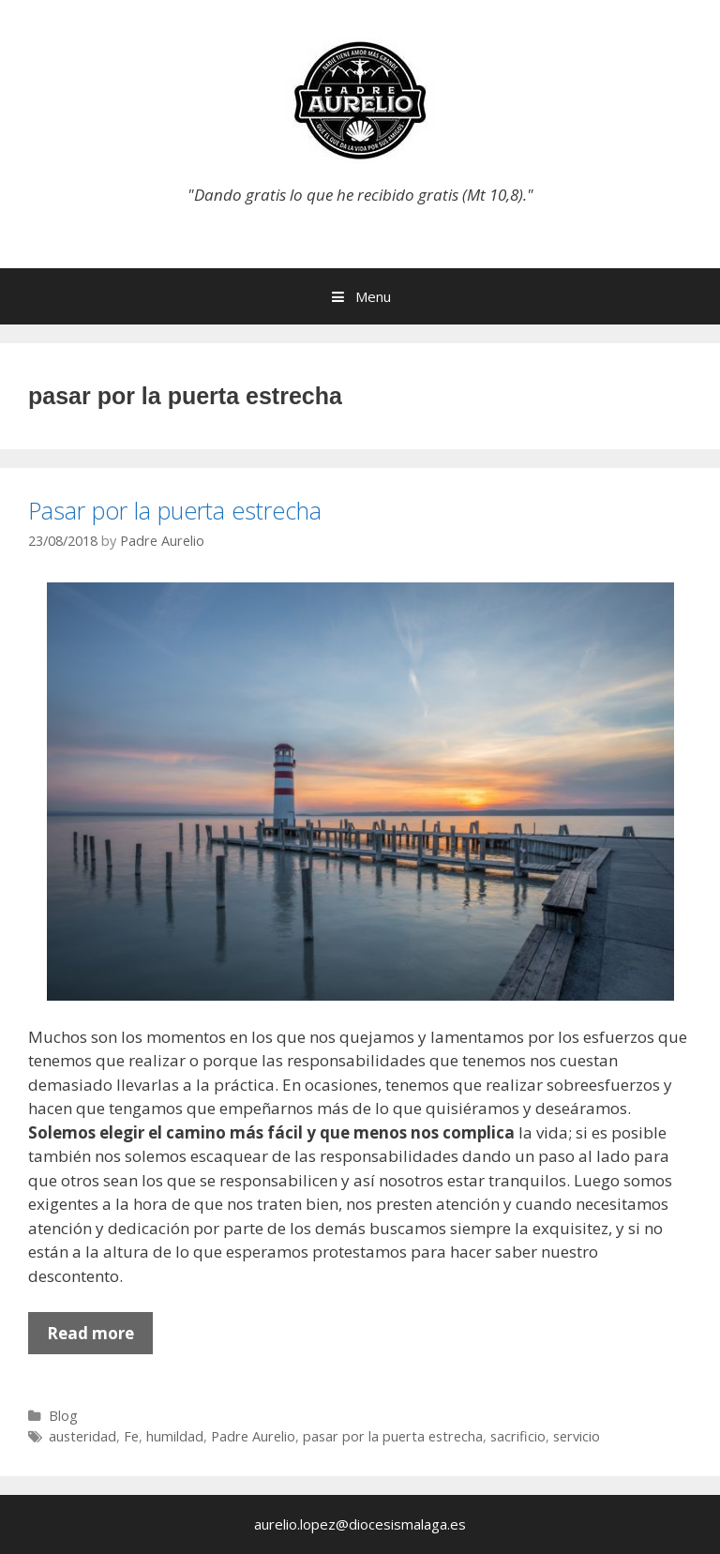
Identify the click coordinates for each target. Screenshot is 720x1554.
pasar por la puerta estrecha (393, 1436)
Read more (100, 1337)
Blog (63, 1416)
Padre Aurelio (253, 1436)
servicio (576, 1436)
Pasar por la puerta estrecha (175, 510)
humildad (174, 1436)
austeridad (82, 1436)
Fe (131, 1436)
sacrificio (518, 1436)
